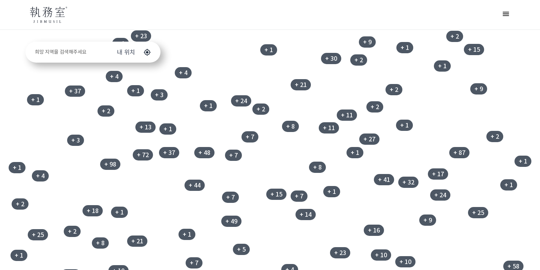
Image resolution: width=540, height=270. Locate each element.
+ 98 (110, 164)
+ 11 (347, 115)
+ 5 (241, 249)
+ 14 (306, 214)
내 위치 (134, 52)
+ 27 (369, 139)
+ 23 (141, 36)
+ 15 (276, 194)
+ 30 (331, 58)
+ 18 (93, 210)
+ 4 (114, 76)
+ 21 (301, 84)
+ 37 (75, 91)
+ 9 (427, 220)
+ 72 (143, 155)
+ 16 (374, 230)
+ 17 (438, 174)
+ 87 (459, 152)
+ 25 (38, 234)
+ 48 (204, 152)
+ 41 (384, 179)
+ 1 (268, 50)
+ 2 (20, 204)
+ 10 (405, 262)
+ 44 (195, 185)
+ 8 (317, 167)
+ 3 (75, 140)
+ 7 (250, 137)
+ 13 (146, 127)
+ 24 (241, 101)
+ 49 (231, 221)
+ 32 (408, 182)
